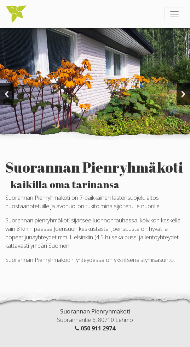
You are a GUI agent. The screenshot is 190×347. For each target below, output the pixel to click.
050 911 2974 (98, 328)
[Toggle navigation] (174, 14)
